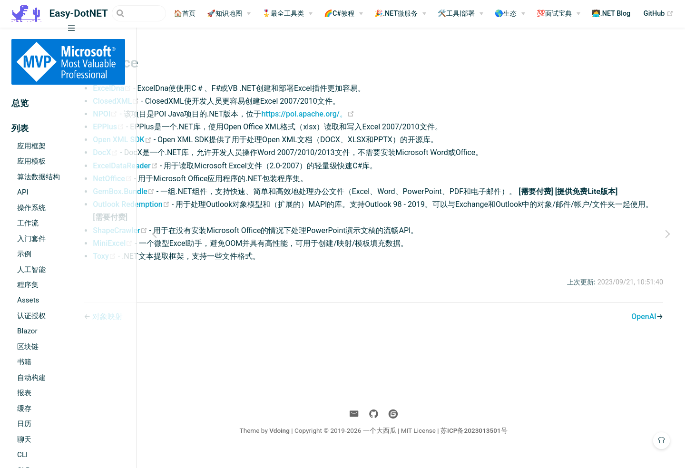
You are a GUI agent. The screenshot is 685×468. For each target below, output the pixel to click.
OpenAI (640, 329)
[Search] (129, 13)
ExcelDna (191, 88)
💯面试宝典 (565, 14)
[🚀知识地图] (240, 14)
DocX (184, 152)
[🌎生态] (521, 14)
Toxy (183, 268)
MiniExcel (192, 256)
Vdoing (317, 443)
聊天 (24, 439)
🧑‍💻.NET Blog (622, 14)
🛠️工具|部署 (467, 14)
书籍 (24, 362)
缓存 (24, 408)
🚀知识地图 (236, 14)
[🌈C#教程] (354, 14)
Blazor (27, 331)
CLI (22, 454)
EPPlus (188, 126)
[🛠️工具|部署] (472, 14)
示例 (24, 254)
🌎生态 (517, 14)
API (23, 192)
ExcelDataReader (204, 165)
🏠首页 (196, 14)
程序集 (28, 285)
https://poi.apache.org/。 (386, 113)
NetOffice (192, 178)
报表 (24, 393)
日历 (24, 423)
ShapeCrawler (199, 243)
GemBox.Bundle (203, 191)
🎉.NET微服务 (407, 14)
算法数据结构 (38, 177)
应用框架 (31, 146)
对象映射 (186, 329)
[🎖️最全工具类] (299, 14)
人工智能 (31, 269)
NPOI (184, 113)
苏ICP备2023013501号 (511, 443)
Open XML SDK (201, 139)
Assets (28, 300)
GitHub (670, 14)
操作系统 (31, 208)
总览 (20, 103)
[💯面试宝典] (570, 14)
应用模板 (31, 161)
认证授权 (31, 316)
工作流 (28, 223)
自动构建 (31, 377)
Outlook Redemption (210, 217)
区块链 (28, 346)
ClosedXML (195, 101)
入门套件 (31, 238)
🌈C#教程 (350, 14)
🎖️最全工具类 (294, 14)
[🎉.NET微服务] (412, 14)
